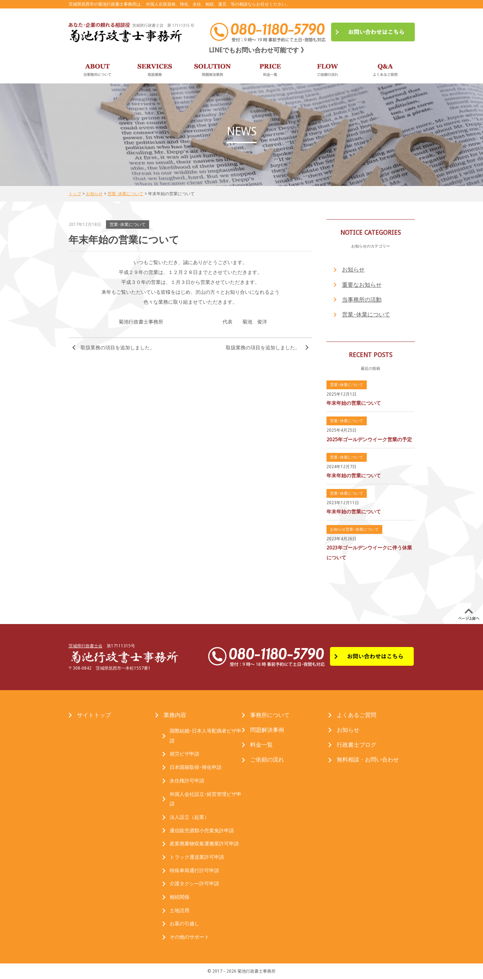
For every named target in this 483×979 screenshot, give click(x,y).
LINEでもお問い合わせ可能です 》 (258, 50)
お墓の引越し (184, 923)
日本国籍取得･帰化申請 (196, 767)
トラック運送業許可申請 (197, 857)
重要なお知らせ (362, 284)
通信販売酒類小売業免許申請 (202, 830)
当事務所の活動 (362, 299)
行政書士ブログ (356, 744)
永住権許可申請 (187, 780)
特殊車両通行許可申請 (194, 870)
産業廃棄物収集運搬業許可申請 (204, 843)
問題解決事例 (267, 730)
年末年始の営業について (353, 403)
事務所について (270, 715)
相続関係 (179, 897)
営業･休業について (366, 314)
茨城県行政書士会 (85, 645)
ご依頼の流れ (267, 759)
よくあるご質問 (356, 715)
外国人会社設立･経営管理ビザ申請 (205, 799)
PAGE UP (468, 614)
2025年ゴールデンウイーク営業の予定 (369, 439)
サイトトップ (94, 715)
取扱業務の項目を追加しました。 (118, 347)
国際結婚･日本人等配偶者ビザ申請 (205, 736)
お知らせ (353, 269)
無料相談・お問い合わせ (368, 759)
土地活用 (179, 910)
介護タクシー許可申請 (194, 883)
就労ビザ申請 (184, 754)
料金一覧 (261, 744)
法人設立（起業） (189, 817)
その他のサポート (189, 937)
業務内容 (175, 715)
